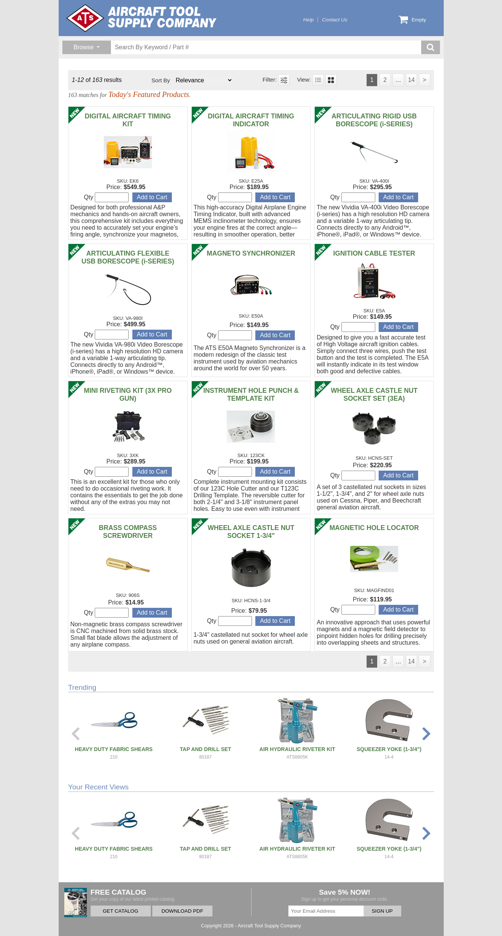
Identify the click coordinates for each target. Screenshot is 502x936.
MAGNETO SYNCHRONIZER (251, 253)
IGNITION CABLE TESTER (374, 253)
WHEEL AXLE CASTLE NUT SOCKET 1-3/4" (251, 531)
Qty (106, 197)
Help (308, 20)
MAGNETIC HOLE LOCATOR (374, 528)
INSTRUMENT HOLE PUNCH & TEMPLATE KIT (251, 394)
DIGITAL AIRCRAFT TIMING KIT (128, 120)
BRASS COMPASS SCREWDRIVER (128, 531)
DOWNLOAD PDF (182, 911)
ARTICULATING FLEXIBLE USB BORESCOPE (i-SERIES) (128, 257)
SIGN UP (382, 911)
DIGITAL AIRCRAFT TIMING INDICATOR (251, 120)
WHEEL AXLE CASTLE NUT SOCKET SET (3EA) (374, 394)
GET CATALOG (120, 911)
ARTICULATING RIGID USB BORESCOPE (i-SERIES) (374, 120)
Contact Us (334, 20)
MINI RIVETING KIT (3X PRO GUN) (128, 394)
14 (411, 80)
